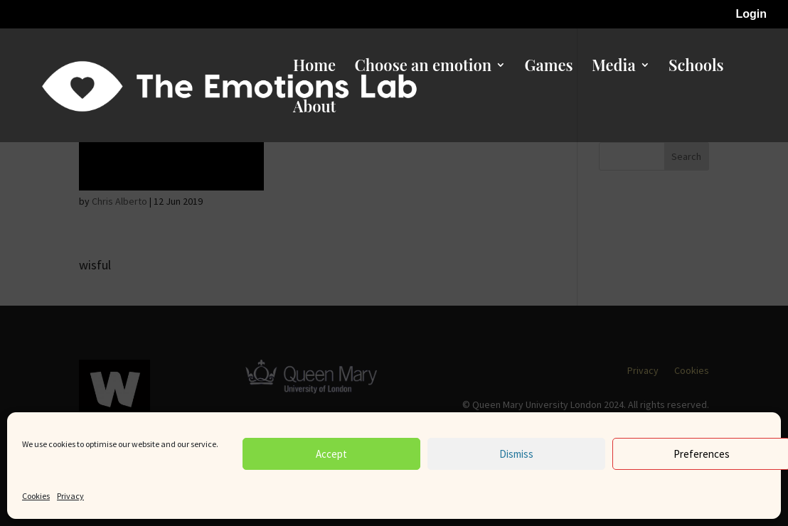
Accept (331, 454)
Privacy (70, 495)
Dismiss (516, 454)
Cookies (36, 495)
